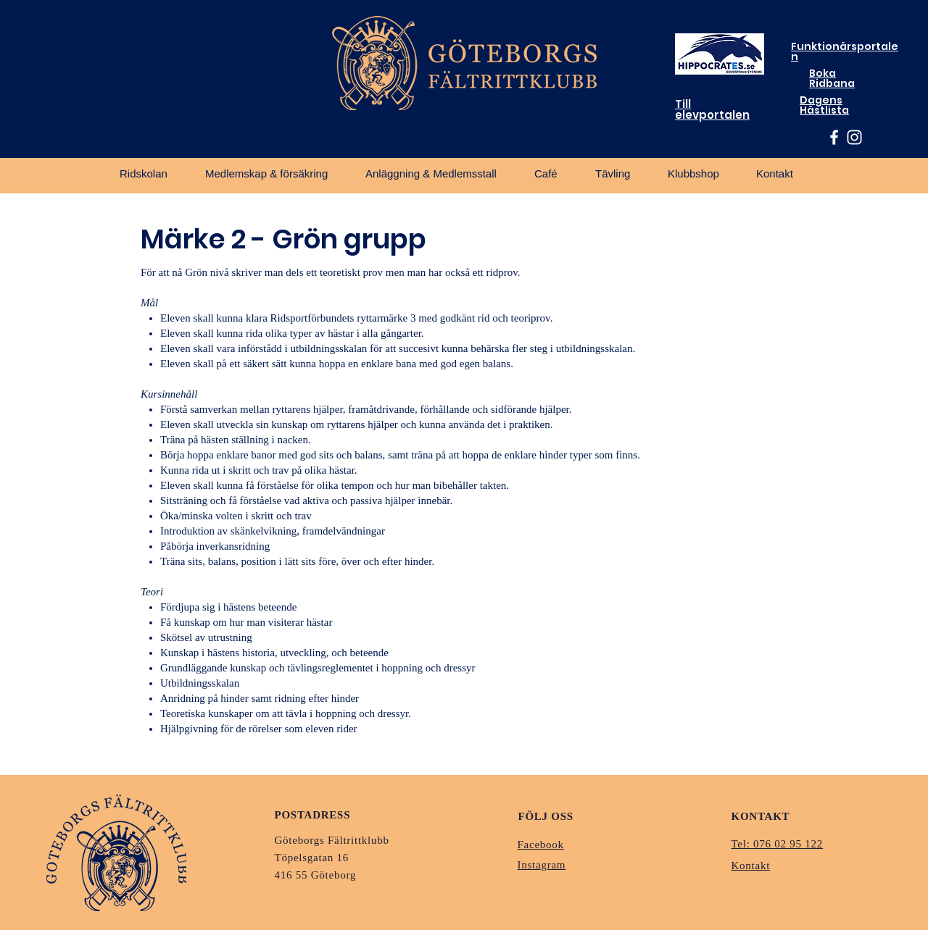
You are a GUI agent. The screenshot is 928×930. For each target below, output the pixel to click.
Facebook (541, 844)
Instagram (542, 865)
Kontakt (751, 865)
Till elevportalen (712, 109)
